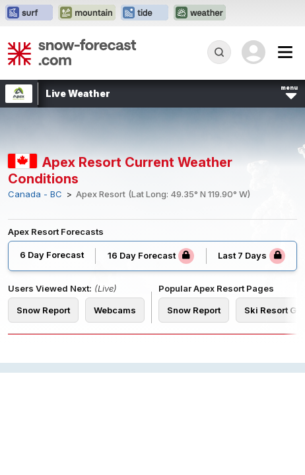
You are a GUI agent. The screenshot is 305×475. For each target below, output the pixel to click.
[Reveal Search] (219, 52)
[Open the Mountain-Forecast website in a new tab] (87, 13)
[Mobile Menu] (285, 52)
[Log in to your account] (253, 52)
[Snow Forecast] (72, 52)
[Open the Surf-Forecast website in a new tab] (29, 13)
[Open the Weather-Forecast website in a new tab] (200, 13)
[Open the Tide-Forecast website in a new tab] (144, 13)
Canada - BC (35, 194)
